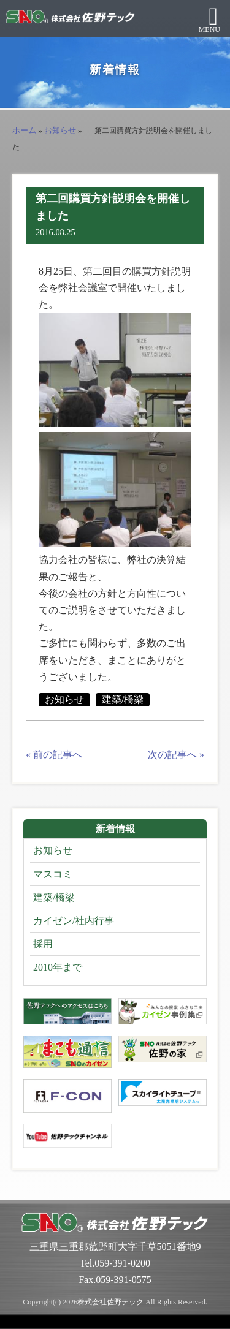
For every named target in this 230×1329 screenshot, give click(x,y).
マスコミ (52, 874)
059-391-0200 (122, 1263)
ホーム (24, 130)
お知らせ (60, 130)
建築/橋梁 (123, 699)
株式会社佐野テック (110, 1302)
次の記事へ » (176, 754)
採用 (43, 944)
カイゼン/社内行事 (73, 920)
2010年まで (57, 967)
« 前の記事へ (54, 754)
